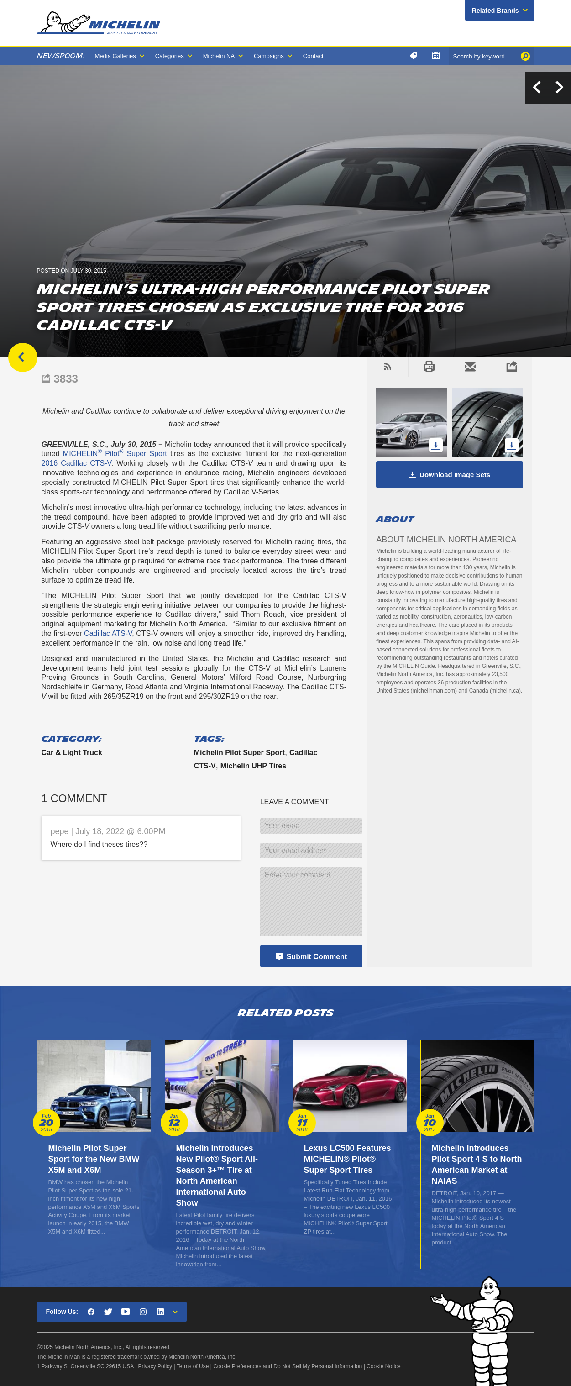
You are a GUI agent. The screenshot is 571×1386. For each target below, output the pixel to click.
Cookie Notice (384, 1366)
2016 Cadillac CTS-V (76, 463)
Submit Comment (317, 957)
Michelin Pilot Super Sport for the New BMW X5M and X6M (94, 1159)
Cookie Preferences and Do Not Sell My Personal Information (287, 1366)
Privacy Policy (155, 1366)
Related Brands (495, 10)
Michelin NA (219, 55)
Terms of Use (193, 1366)
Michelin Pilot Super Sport (239, 752)
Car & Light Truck (72, 752)
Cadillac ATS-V (108, 633)
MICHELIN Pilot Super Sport (115, 453)
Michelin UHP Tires (253, 766)
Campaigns (269, 55)
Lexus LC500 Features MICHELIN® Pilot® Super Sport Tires (347, 1159)
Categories (169, 55)
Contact (313, 55)
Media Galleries (115, 55)
